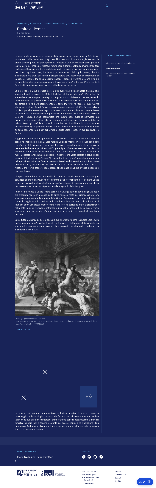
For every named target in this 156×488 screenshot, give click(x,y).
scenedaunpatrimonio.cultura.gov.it (91, 478)
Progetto (118, 471)
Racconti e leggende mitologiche (47, 24)
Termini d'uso (120, 474)
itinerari (22, 24)
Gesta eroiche (75, 24)
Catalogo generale (30, 4)
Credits (118, 481)
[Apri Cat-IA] (145, 481)
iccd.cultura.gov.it (89, 471)
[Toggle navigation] (107, 5)
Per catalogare (88, 483)
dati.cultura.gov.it (89, 474)
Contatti (118, 478)
